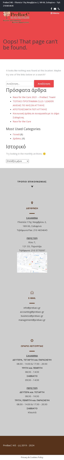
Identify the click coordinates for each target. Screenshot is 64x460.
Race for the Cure (22, 121)
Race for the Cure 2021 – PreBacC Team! (34, 97)
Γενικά (16, 134)
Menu (55, 13)
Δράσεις (17, 138)
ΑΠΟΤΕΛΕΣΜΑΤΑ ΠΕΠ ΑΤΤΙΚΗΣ (30, 109)
